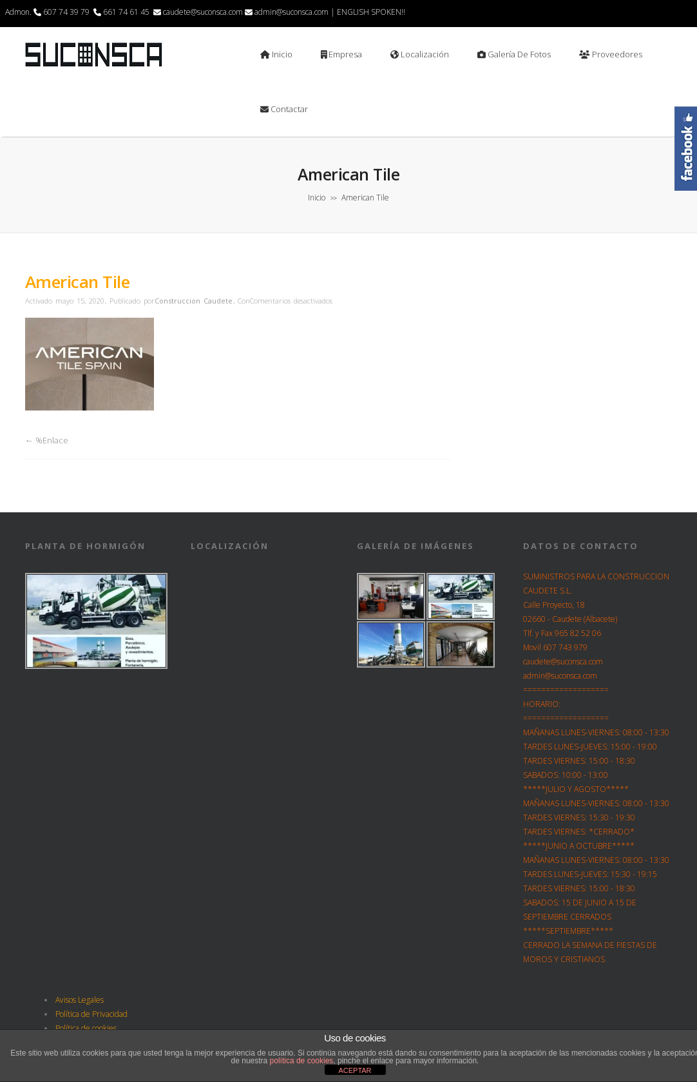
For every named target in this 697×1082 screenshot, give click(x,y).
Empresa (342, 54)
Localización (419, 54)
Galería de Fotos (514, 54)
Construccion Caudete (194, 300)
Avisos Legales (79, 999)
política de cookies (302, 1060)
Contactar (284, 109)
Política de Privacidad (91, 1014)
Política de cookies (86, 1028)
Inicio (276, 54)
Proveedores (610, 54)
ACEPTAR (354, 1070)
